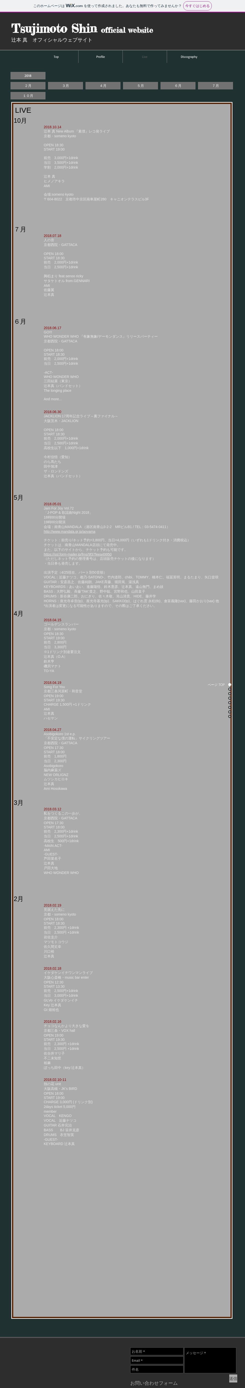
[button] (28, 75)
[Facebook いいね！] (195, 1334)
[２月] (28, 85)
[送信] (233, 1378)
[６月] (178, 85)
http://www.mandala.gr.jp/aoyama (69, 532)
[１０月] (28, 95)
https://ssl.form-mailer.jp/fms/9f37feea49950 (78, 554)
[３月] (65, 85)
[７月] (215, 85)
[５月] (140, 85)
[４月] (103, 85)
